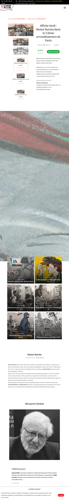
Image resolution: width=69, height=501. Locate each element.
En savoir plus (15, 483)
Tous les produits (16, 19)
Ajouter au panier (53, 52)
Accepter (60, 495)
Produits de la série (36, 19)
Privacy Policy (5, 497)
